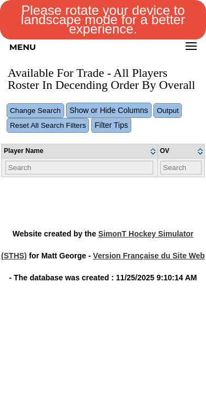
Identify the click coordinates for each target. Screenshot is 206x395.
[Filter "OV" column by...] (181, 167)
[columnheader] (80, 151)
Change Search (35, 110)
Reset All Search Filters (48, 125)
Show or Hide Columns (108, 110)
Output (168, 110)
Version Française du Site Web (149, 255)
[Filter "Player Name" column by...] (79, 167)
